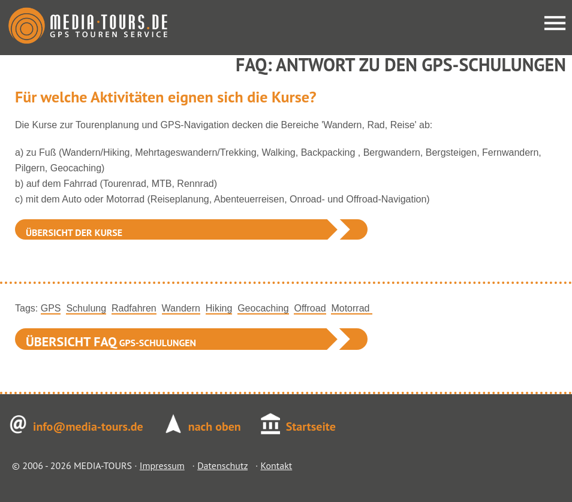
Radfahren (134, 308)
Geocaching (262, 308)
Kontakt (276, 465)
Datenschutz (222, 465)
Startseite (311, 426)
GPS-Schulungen (111, 341)
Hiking (219, 308)
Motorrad (351, 308)
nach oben (214, 426)
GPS (51, 308)
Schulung (86, 308)
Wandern (181, 308)
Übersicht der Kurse (74, 232)
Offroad (310, 308)
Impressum (162, 465)
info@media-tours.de (88, 426)
